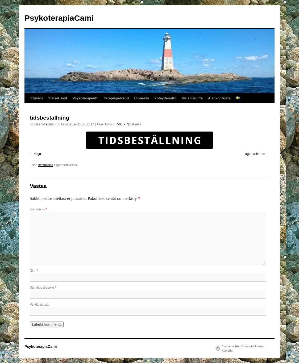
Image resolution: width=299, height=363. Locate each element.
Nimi (34, 270)
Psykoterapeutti (86, 98)
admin (50, 124)
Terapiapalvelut (116, 98)
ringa (37, 154)
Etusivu (36, 98)
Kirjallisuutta (192, 98)
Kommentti (38, 209)
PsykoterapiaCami (59, 18)
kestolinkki (45, 165)
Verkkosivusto (39, 304)
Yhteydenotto (165, 98)
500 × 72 (123, 124)
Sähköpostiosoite (43, 287)
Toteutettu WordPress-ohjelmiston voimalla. (242, 348)
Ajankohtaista (219, 98)
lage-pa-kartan (254, 154)
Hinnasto (141, 98)
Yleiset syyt (57, 98)
